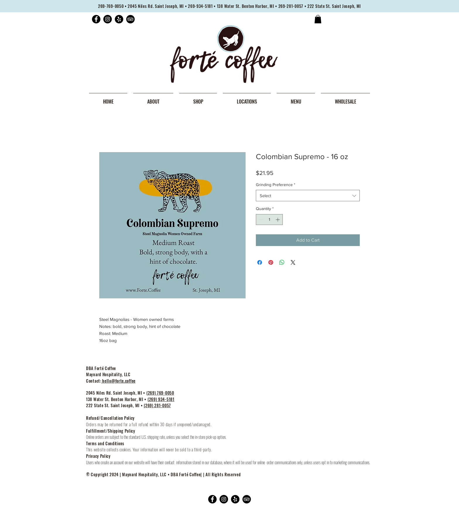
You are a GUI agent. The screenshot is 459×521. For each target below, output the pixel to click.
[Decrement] (260, 219)
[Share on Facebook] (259, 262)
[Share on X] (293, 262)
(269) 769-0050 (160, 393)
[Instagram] (107, 19)
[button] (317, 19)
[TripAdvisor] (130, 19)
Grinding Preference (275, 184)
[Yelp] (119, 19)
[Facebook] (96, 19)
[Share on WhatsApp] (281, 262)
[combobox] (308, 195)
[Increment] (278, 219)
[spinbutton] (269, 219)
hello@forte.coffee (118, 381)
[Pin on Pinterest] (270, 262)
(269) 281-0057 (157, 405)
